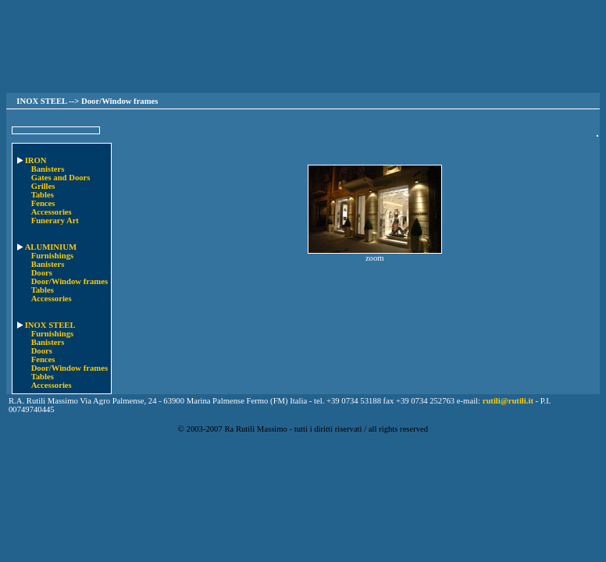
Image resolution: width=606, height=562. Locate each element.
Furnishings (52, 255)
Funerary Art (55, 220)
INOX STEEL (46, 325)
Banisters (48, 169)
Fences (43, 203)
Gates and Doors (61, 177)
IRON (31, 160)
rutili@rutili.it (508, 401)
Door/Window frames (69, 281)
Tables (42, 194)
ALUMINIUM (46, 247)
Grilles (43, 186)
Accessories (51, 212)
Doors (41, 273)
